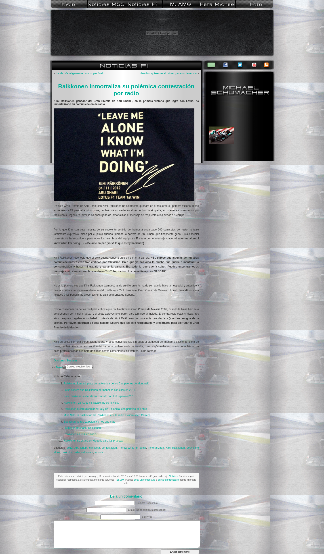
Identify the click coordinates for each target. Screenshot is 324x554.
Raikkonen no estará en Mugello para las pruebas (93, 440)
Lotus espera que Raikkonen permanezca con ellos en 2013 (99, 390)
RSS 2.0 (119, 479)
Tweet (59, 367)
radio (77, 452)
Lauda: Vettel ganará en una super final (79, 73)
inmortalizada (156, 447)
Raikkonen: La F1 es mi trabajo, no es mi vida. (91, 402)
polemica (67, 452)
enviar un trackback (168, 479)
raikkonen (87, 452)
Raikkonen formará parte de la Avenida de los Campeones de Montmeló (106, 383)
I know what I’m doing (132, 447)
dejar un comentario (144, 479)
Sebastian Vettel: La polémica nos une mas (89, 421)
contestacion (109, 447)
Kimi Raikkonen (175, 447)
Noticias (173, 476)
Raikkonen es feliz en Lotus (80, 434)
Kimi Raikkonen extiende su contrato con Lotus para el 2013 (99, 396)
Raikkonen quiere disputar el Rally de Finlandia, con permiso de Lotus (105, 409)
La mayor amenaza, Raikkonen (82, 428)
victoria (99, 452)
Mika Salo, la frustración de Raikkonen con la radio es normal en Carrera (107, 415)
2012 (70, 447)
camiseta (94, 447)
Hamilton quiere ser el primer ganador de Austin (168, 73)
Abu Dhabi (80, 447)
